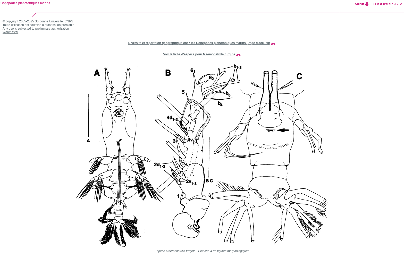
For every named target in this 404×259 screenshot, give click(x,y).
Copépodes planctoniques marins (25, 3)
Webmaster (10, 32)
